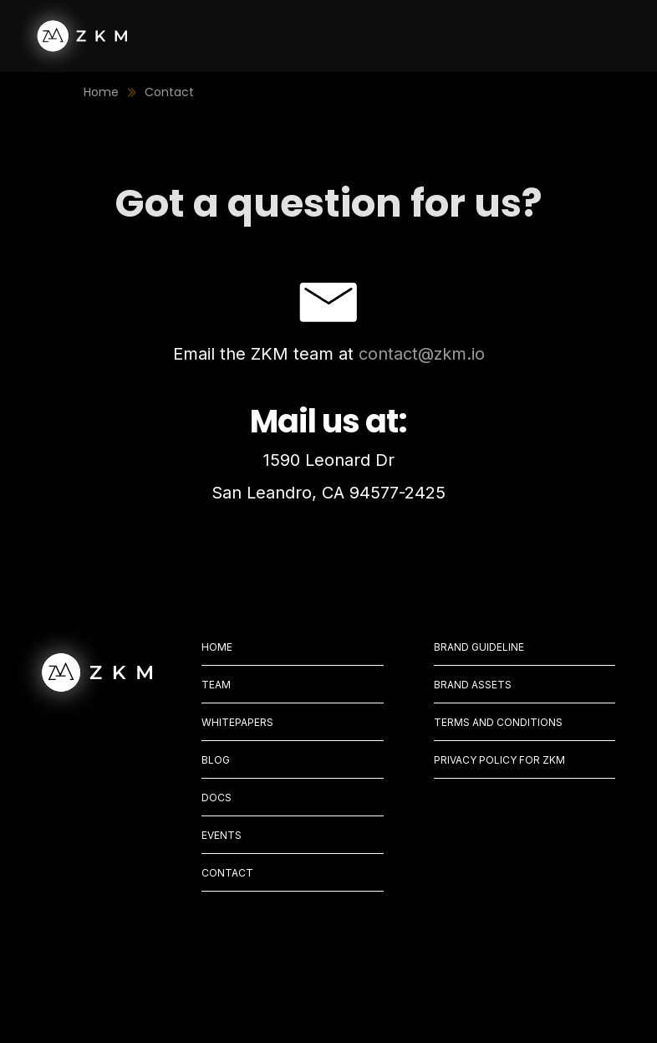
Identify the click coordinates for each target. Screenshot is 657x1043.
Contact (169, 92)
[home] (72, 36)
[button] (596, 36)
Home (101, 92)
